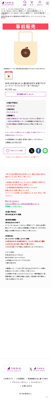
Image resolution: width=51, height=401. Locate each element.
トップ (3, 9)
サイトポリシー (36, 382)
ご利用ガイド (8, 379)
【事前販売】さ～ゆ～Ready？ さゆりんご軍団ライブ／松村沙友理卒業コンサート (23, 13)
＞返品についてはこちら (13, 142)
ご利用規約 (20, 379)
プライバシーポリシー (20, 382)
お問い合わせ (27, 386)
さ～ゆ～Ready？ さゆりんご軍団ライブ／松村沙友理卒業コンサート (22, 11)
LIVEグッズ (30, 9)
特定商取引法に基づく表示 (38, 379)
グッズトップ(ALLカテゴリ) (16, 9)
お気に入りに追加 (16, 150)
